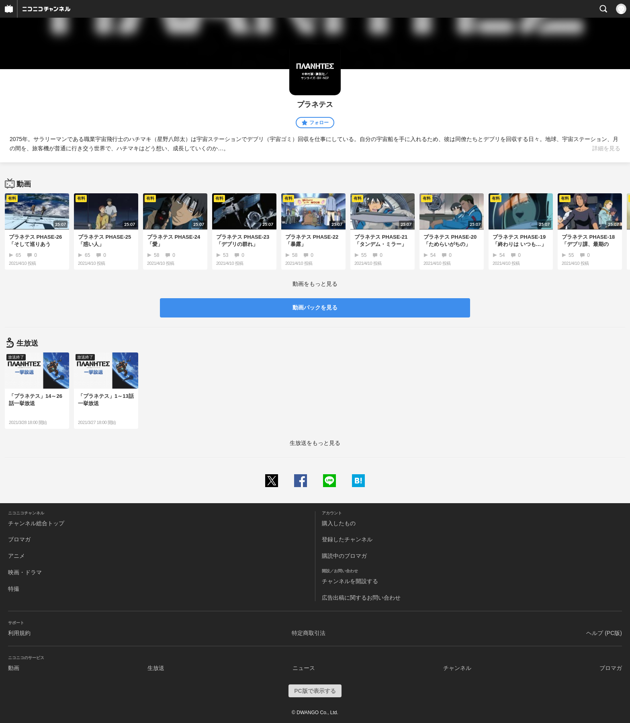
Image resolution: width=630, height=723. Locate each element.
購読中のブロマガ (344, 556)
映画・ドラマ (25, 572)
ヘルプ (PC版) (604, 633)
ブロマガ (19, 539)
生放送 (155, 668)
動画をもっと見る (315, 284)
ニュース (303, 668)
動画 (13, 668)
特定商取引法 (308, 633)
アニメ (16, 556)
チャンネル (457, 668)
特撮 (13, 589)
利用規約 (19, 633)
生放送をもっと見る (315, 443)
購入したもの (339, 523)
